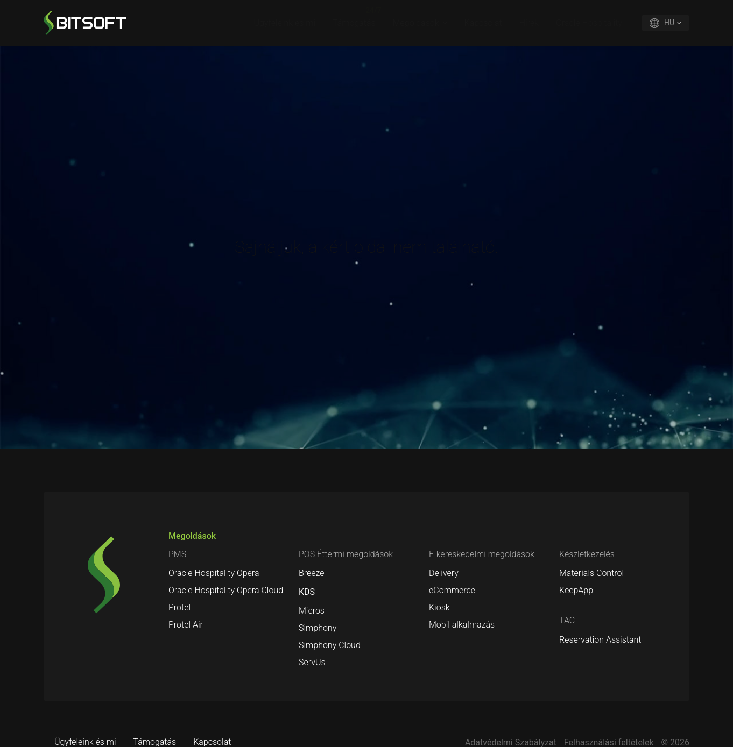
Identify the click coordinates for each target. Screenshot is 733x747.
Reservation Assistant (600, 640)
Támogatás (354, 23)
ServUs (312, 662)
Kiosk (439, 607)
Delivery (444, 573)
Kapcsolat (483, 23)
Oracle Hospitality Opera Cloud (225, 590)
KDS (307, 592)
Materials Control (591, 573)
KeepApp (576, 590)
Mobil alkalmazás (462, 625)
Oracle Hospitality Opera (213, 573)
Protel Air (185, 625)
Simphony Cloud (330, 645)
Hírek (529, 23)
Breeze (312, 573)
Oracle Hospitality (589, 23)
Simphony (317, 628)
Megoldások (416, 23)
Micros (312, 611)
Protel (179, 607)
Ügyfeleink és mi (284, 23)
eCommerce (452, 590)
